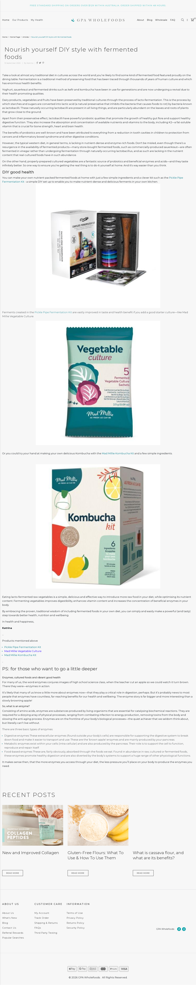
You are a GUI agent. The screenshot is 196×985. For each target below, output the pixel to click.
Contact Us (9, 927)
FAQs (37, 927)
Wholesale (161, 20)
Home (5, 20)
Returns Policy (75, 922)
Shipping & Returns (46, 922)
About (140, 20)
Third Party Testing (45, 932)
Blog (149, 20)
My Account (41, 913)
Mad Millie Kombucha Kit (118, 453)
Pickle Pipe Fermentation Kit (53, 312)
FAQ (172, 20)
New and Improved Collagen (30, 852)
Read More (12, 873)
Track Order (41, 917)
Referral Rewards (12, 932)
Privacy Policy (75, 917)
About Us (8, 913)
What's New (9, 917)
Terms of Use (75, 913)
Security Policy (76, 927)
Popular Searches (13, 937)
